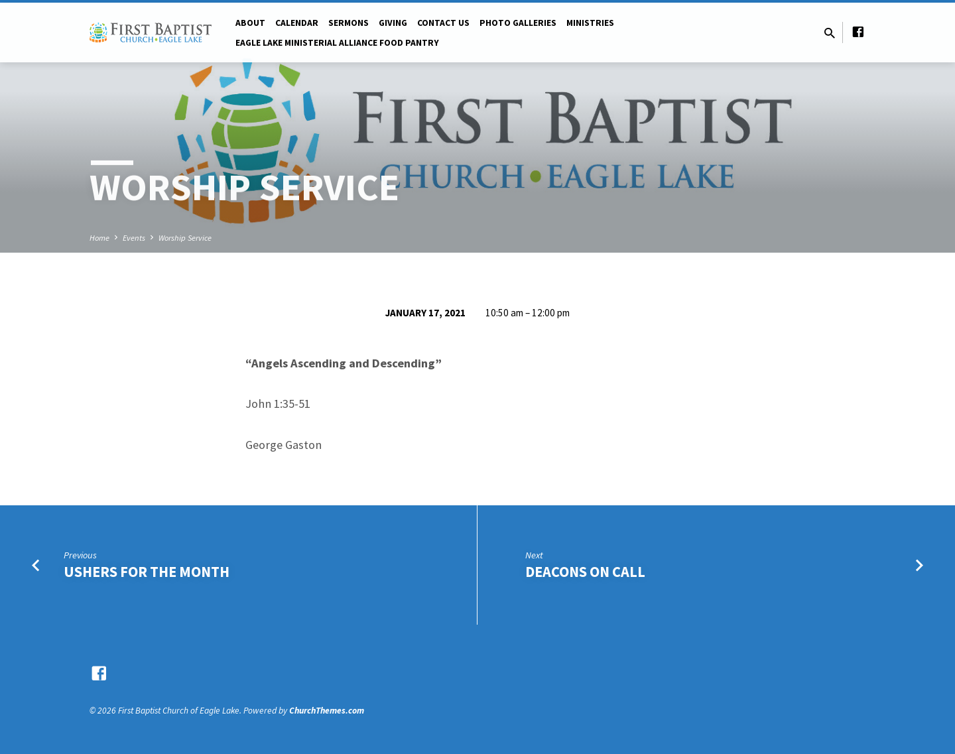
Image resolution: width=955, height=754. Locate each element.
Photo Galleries (517, 23)
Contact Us (443, 23)
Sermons (348, 23)
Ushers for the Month (146, 571)
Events (134, 238)
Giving (393, 23)
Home (99, 238)
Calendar (296, 23)
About (250, 23)
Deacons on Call (585, 571)
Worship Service (185, 238)
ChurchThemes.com (326, 710)
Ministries (590, 23)
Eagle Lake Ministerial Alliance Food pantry (337, 42)
